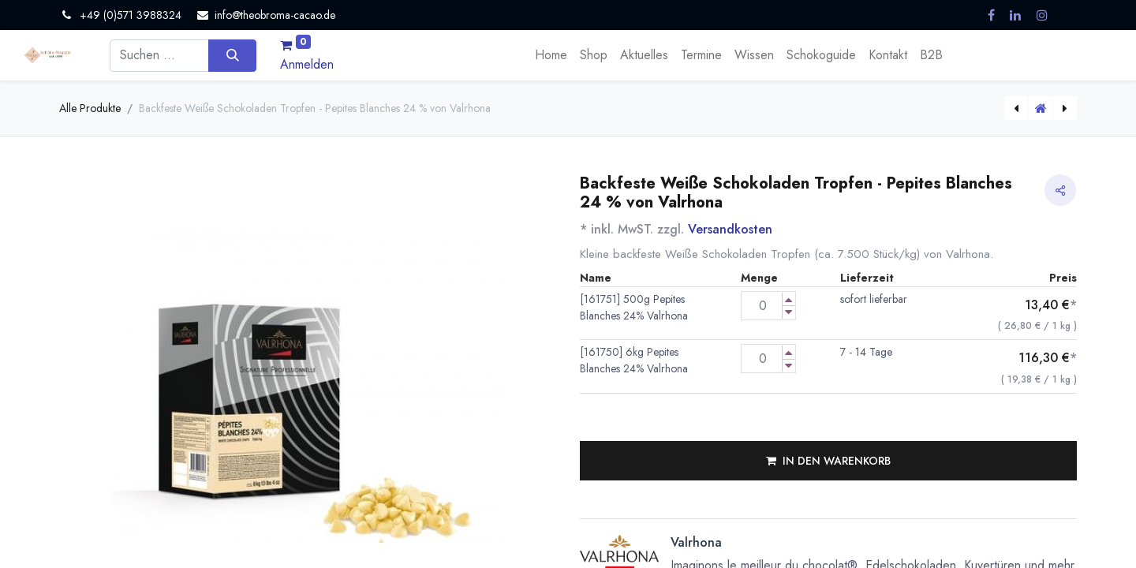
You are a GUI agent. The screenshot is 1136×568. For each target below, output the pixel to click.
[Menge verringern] (788, 312)
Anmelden (307, 64)
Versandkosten (730, 229)
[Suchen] (232, 55)
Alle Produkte (90, 108)
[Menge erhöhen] (788, 299)
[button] (828, 460)
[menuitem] (551, 55)
